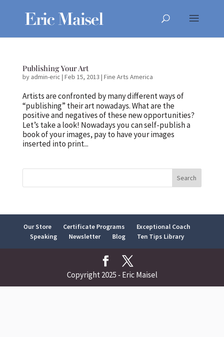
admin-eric (45, 77)
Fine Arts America (128, 77)
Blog (118, 236)
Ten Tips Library (160, 236)
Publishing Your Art (55, 68)
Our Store (37, 226)
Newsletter (85, 236)
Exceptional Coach (163, 226)
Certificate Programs (94, 226)
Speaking (43, 236)
